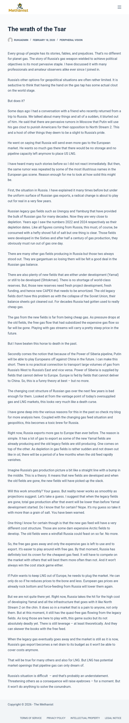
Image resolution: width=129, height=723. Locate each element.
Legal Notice (113, 718)
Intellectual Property (85, 718)
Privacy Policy (56, 718)
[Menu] (119, 7)
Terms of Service (31, 718)
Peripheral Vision (71, 40)
